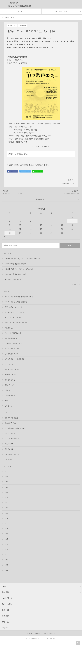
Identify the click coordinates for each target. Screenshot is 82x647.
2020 (6, 503)
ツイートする (26, 171)
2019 (6, 508)
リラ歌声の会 (22, 25)
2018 (6, 513)
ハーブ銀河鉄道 (10, 395)
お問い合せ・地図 (61, 11)
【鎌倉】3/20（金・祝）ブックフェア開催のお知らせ (22, 258)
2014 (6, 534)
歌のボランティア (10, 374)
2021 (6, 497)
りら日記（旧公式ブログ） (13, 454)
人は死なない (9, 328)
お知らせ (8, 390)
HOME (4, 586)
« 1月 (6, 236)
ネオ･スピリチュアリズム (13, 317)
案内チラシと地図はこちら (18, 154)
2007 (6, 570)
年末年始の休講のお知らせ (13, 279)
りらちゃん (8, 406)
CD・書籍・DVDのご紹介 (13, 343)
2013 (6, 539)
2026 (6, 471)
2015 (6, 529)
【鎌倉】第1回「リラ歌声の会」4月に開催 (31, 31)
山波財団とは (7, 598)
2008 (6, 565)
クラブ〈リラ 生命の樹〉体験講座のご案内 (19, 297)
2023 (6, 487)
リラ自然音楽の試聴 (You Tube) (15, 428)
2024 (6, 482)
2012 (6, 544)
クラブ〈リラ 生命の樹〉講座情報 (16, 302)
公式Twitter (71, 180)
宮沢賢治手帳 (9, 444)
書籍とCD (6, 610)
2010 (6, 554)
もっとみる (74, 284)
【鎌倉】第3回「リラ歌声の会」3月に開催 (19, 269)
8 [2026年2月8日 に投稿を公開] (72, 221)
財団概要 (29, 633)
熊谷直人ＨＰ (9, 449)
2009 (6, 560)
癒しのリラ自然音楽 (11, 418)
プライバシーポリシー (48, 633)
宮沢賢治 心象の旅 (11, 338)
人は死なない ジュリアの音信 (14, 312)
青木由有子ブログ (10, 423)
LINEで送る (38, 171)
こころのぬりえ (10, 380)
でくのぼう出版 (10, 433)
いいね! (13, 171)
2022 (6, 492)
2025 (6, 477)
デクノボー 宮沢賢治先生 (13, 333)
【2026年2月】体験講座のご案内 (15, 274)
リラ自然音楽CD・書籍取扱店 (14, 359)
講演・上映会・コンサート (13, 307)
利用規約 (37, 633)
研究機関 (5, 616)
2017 (6, 518)
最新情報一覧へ (41, 199)
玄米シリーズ (9, 385)
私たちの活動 (7, 604)
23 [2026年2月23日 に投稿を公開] (10, 233)
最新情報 (5, 592)
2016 (6, 523)
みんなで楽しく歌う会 (12, 369)
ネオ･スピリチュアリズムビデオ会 (16, 322)
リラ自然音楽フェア (11, 354)
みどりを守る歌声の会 (12, 438)
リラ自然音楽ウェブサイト (66, 183)
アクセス (5, 622)
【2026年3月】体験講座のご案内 (15, 264)
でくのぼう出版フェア (12, 348)
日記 (6, 400)
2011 (6, 549)
